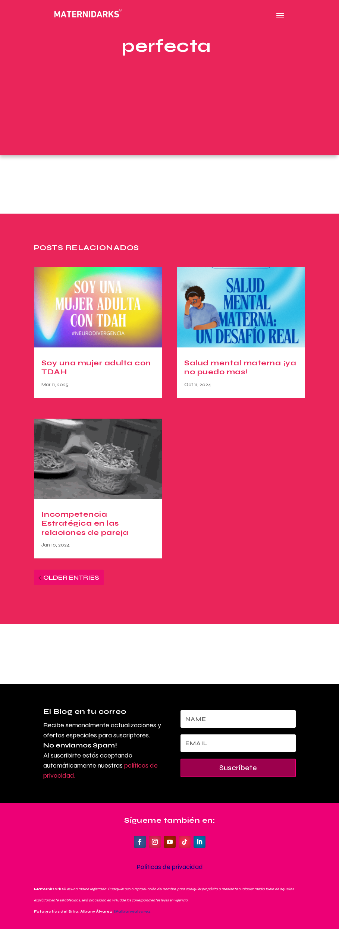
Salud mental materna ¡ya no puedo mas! (240, 367)
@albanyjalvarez (132, 911)
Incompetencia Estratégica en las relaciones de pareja (85, 523)
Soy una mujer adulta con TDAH (96, 367)
